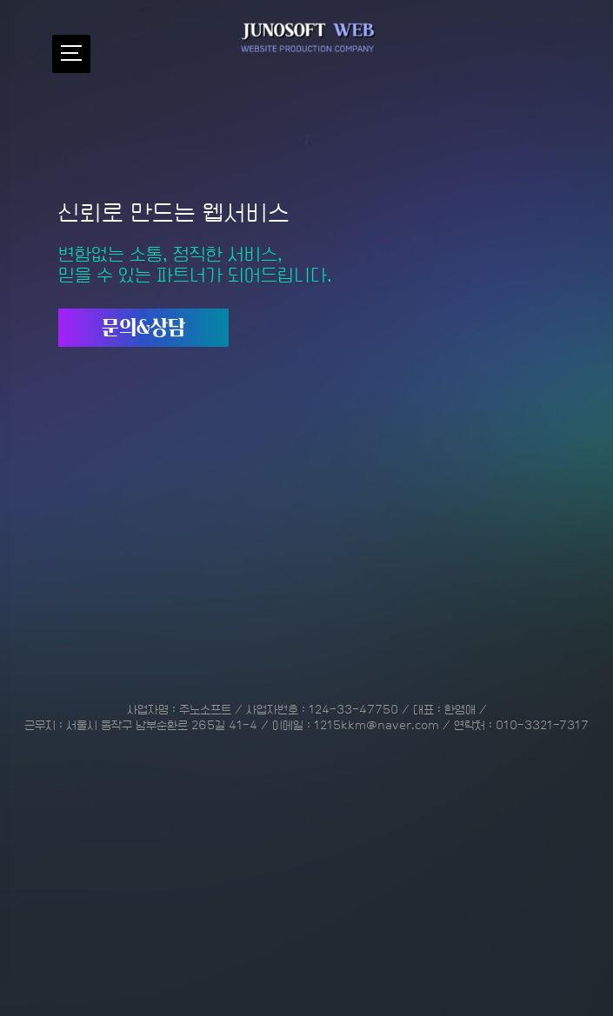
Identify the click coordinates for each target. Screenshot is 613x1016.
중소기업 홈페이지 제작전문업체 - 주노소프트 (307, 39)
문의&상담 (143, 300)
